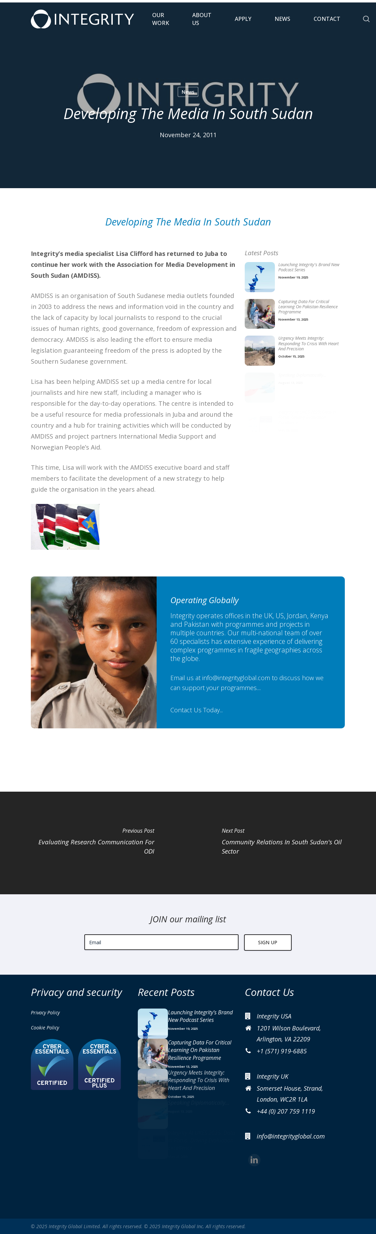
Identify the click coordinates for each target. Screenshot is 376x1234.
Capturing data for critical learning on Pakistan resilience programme (308, 307)
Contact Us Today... (196, 710)
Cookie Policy (45, 1027)
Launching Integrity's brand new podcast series (308, 267)
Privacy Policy (45, 1012)
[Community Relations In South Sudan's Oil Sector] (282, 843)
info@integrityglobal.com (236, 678)
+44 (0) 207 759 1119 (286, 1111)
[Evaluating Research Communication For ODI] (94, 843)
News (188, 92)
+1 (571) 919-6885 (282, 1051)
